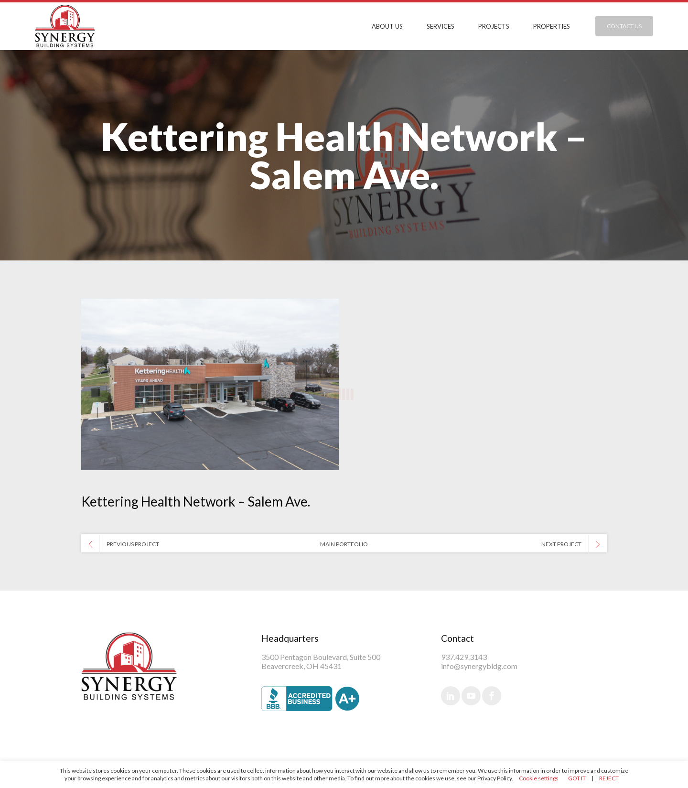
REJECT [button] (609, 778)
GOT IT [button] (577, 778)
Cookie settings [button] (539, 778)
